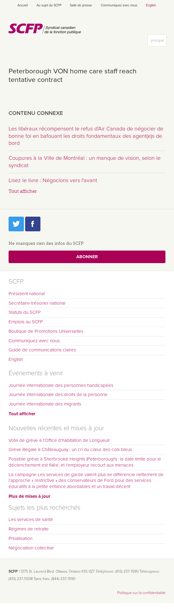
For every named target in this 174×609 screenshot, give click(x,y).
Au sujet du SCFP (48, 5)
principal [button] (158, 41)
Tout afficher (23, 191)
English (151, 5)
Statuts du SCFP (25, 312)
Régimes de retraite (29, 529)
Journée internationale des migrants (45, 404)
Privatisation (20, 538)
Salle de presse (81, 5)
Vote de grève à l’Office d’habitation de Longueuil (59, 440)
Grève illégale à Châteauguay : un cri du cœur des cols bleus (70, 449)
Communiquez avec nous (119, 5)
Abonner (87, 256)
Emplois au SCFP (26, 322)
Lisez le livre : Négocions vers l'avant (53, 180)
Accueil (22, 5)
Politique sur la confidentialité (141, 593)
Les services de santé (31, 519)
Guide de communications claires (42, 350)
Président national (27, 293)
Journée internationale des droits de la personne (58, 394)
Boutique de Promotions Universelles (46, 331)
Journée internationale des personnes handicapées (61, 385)
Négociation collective (31, 548)
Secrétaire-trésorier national (37, 303)
